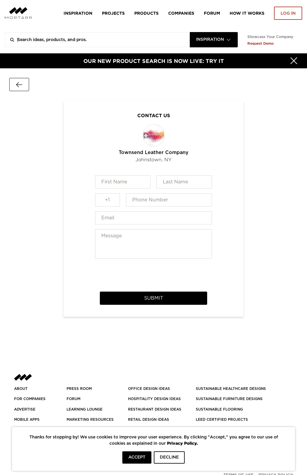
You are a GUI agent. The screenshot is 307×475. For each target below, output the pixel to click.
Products (146, 13)
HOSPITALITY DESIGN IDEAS (154, 399)
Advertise (24, 409)
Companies (181, 13)
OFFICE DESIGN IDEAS (149, 388)
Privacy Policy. (182, 443)
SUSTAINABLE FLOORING (219, 409)
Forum (212, 13)
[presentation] (153, 275)
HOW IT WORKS (247, 13)
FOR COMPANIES (30, 399)
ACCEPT (136, 457)
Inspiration (78, 13)
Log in (288, 13)
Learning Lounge (85, 409)
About (21, 388)
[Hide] (293, 60)
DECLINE (169, 457)
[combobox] (214, 39)
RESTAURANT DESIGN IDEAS (154, 409)
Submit (153, 298)
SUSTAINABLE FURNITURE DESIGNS (229, 399)
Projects (113, 13)
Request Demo (260, 43)
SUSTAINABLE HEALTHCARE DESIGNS (231, 388)
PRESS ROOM (79, 388)
